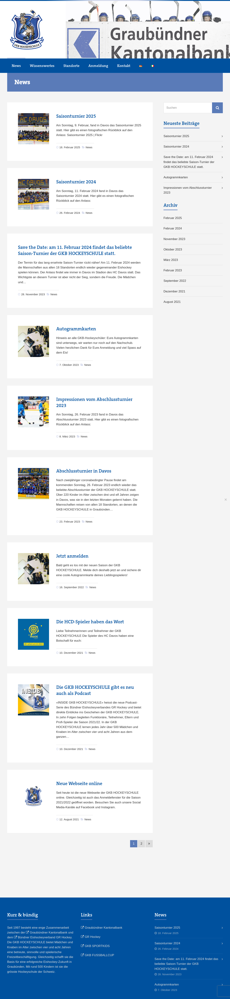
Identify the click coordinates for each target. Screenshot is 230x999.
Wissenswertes (42, 65)
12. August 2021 (69, 819)
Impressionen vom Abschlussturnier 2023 (188, 190)
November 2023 (174, 239)
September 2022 (175, 280)
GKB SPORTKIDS (95, 946)
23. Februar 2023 (69, 521)
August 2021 (172, 302)
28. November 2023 (33, 294)
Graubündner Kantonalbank (46, 932)
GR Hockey (90, 937)
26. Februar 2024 (69, 212)
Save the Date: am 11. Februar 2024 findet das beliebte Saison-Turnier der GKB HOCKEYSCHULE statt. (75, 250)
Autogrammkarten (76, 329)
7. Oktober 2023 (69, 364)
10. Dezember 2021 (71, 652)
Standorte (71, 65)
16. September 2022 (71, 587)
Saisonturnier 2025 (76, 116)
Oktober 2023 (173, 249)
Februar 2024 (173, 228)
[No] (225, 499)
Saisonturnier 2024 (76, 182)
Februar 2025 (173, 218)
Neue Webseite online (79, 783)
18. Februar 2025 (69, 147)
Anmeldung (98, 65)
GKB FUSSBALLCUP (97, 955)
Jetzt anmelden (72, 556)
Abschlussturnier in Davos (83, 471)
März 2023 (171, 260)
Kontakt (123, 65)
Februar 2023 (173, 270)
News (16, 65)
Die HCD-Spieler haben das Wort (90, 622)
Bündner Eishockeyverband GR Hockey (43, 937)
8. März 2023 (67, 436)
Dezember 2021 (174, 291)
